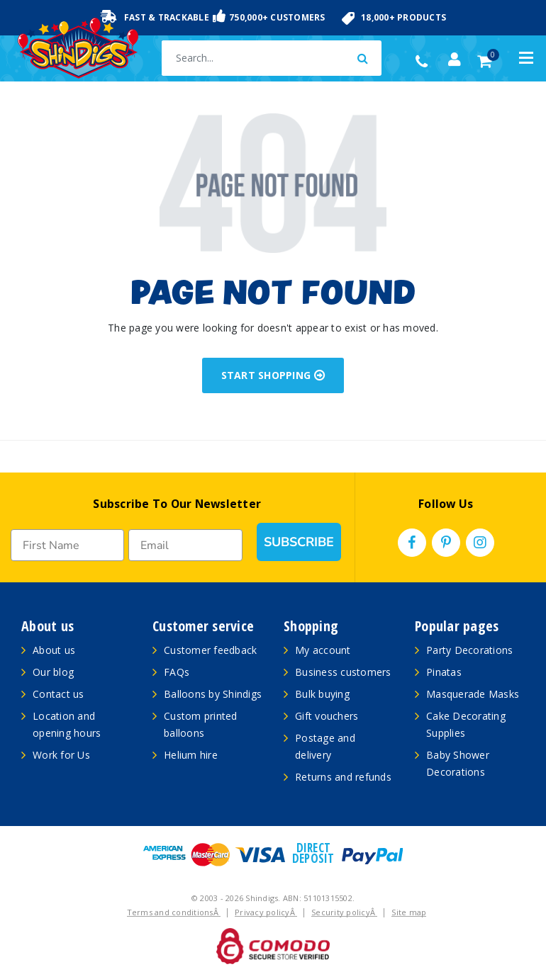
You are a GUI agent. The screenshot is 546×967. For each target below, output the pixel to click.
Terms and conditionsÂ (174, 912)
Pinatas (444, 672)
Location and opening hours (67, 724)
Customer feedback (210, 650)
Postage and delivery (325, 746)
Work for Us (61, 755)
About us (54, 650)
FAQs (176, 672)
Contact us (58, 694)
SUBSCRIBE (299, 541)
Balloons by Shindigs (213, 694)
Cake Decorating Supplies (466, 724)
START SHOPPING (273, 375)
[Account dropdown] (454, 59)
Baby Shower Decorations (457, 763)
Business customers (343, 672)
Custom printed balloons (201, 724)
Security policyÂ (344, 912)
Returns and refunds (343, 777)
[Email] (185, 545)
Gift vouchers (326, 716)
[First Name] (67, 545)
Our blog (53, 672)
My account (323, 650)
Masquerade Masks (472, 694)
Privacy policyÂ (266, 912)
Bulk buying (322, 694)
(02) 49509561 (425, 61)
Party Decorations (469, 650)
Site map (408, 912)
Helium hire (191, 755)
